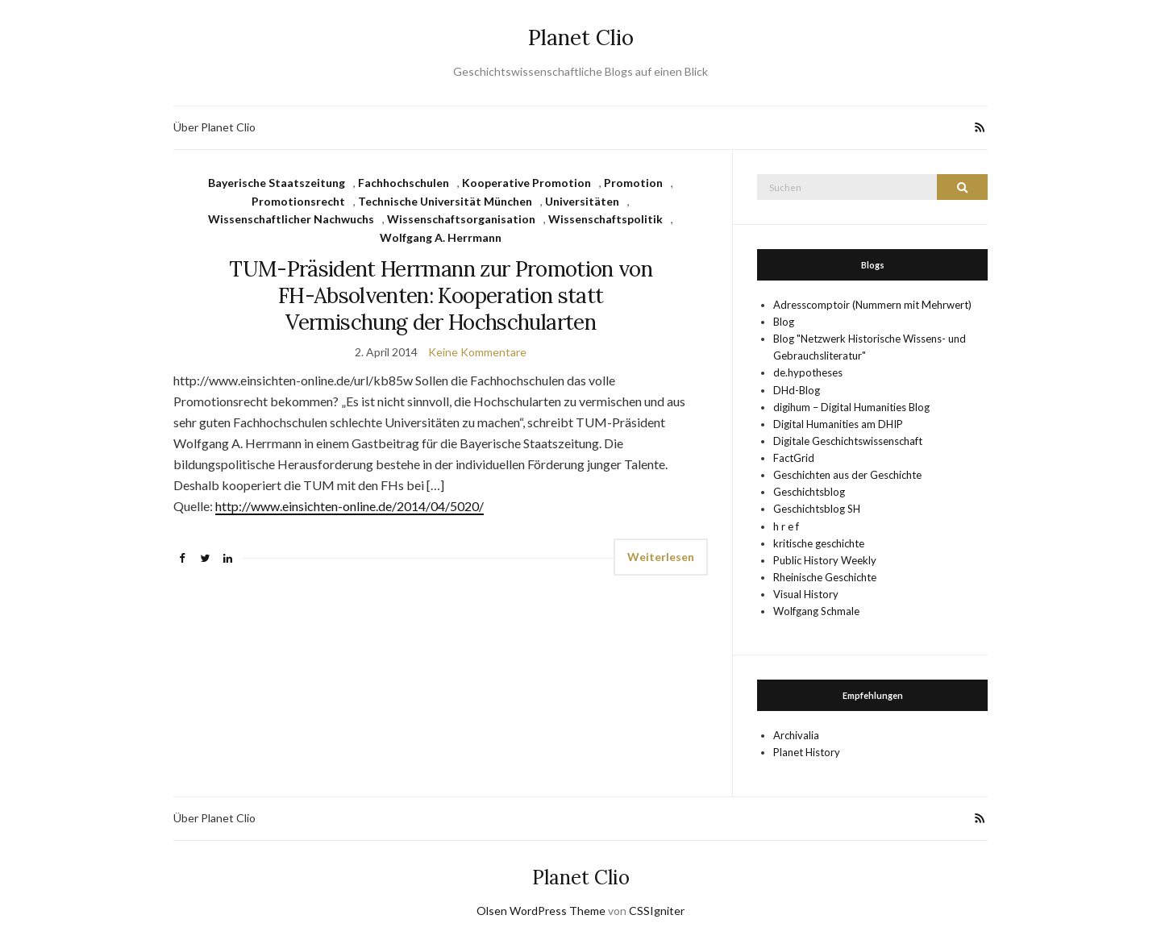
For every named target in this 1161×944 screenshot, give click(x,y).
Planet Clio (581, 37)
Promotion (633, 182)
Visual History (805, 594)
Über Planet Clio (214, 127)
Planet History (806, 752)
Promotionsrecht (298, 201)
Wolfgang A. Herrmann (440, 237)
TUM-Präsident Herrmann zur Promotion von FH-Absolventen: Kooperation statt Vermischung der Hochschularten (440, 295)
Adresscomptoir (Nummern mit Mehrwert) (872, 304)
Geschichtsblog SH (816, 508)
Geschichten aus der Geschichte (847, 474)
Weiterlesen (660, 556)
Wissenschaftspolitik (605, 219)
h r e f (786, 526)
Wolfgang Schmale (816, 611)
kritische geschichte (818, 543)
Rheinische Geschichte (824, 577)
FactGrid (793, 457)
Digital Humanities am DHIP (838, 424)
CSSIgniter (657, 910)
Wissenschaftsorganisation (461, 219)
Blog (783, 321)
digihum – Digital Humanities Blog (851, 407)
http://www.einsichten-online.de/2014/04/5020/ (349, 506)
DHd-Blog (796, 390)
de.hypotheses (808, 372)
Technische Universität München (445, 201)
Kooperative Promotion (526, 182)
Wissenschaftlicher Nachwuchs (291, 219)
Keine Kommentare (477, 352)
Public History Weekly (824, 560)
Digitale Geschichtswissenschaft (847, 441)
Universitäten (582, 201)
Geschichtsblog (809, 491)
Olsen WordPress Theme (540, 910)
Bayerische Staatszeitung (276, 182)
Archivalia (796, 735)
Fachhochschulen (403, 182)
